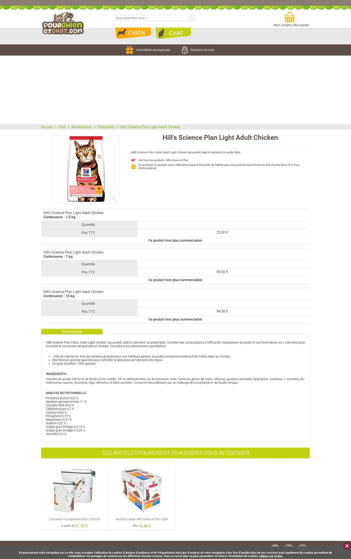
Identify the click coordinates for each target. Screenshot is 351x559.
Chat (173, 33)
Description (72, 331)
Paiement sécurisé (198, 50)
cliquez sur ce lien (270, 556)
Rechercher (191, 18)
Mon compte (282, 25)
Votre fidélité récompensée (148, 50)
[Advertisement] (175, 89)
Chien (133, 33)
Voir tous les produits (163, 160)
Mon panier (301, 25)
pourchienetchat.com (63, 23)
